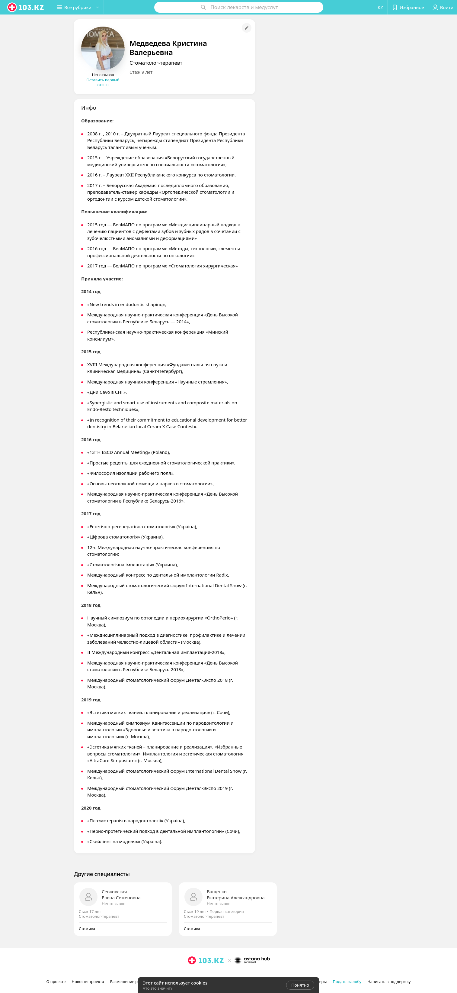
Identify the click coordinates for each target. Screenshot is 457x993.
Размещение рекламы (131, 981)
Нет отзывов (113, 903)
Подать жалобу (347, 981)
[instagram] (192, 973)
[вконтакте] (209, 973)
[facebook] (200, 973)
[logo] (26, 7)
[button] (78, 7)
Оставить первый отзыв (103, 82)
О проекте (56, 981)
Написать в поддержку (389, 981)
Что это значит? (157, 988)
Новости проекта (88, 981)
